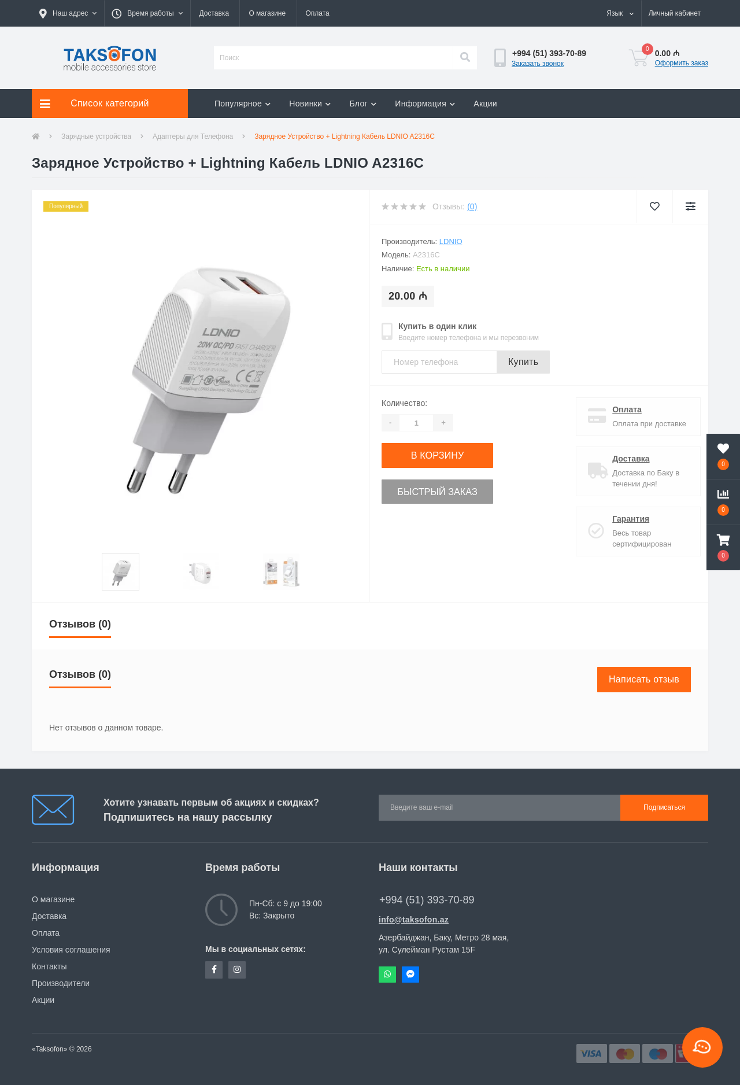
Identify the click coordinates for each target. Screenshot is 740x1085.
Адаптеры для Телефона (193, 136)
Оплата (318, 13)
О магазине (267, 13)
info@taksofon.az (414, 919)
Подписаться (664, 807)
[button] (68, 13)
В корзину (452, 454)
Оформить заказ (681, 63)
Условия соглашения (71, 949)
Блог (363, 103)
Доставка (214, 13)
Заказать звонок (538, 64)
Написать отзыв (644, 679)
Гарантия (626, 518)
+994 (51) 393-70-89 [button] (427, 900)
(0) (472, 206)
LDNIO (450, 241)
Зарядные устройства (96, 136)
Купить (523, 362)
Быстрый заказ (451, 488)
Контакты (49, 966)
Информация (425, 103)
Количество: (404, 403)
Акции (485, 103)
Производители (61, 983)
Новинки (310, 103)
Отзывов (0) (80, 624)
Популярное (242, 103)
